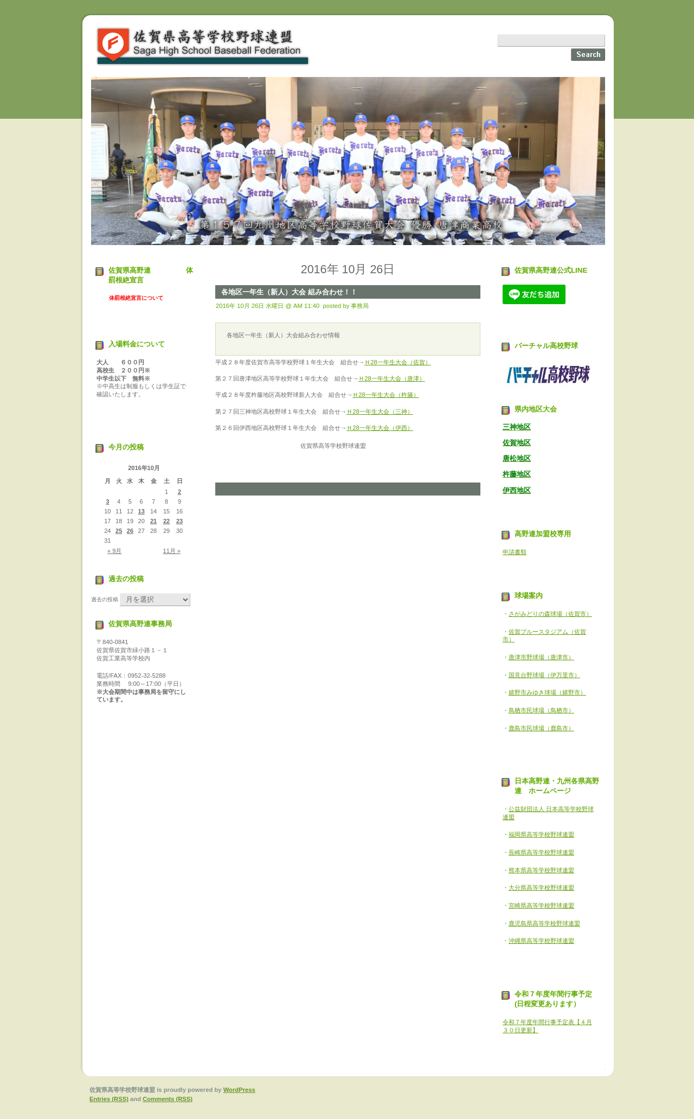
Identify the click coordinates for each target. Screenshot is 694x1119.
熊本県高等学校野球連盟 (541, 870)
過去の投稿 (104, 599)
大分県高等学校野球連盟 (541, 887)
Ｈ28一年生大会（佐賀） (397, 362)
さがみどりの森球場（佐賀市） (550, 613)
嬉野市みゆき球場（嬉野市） (547, 692)
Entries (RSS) (108, 1099)
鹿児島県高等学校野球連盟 (544, 923)
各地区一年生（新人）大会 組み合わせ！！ (289, 292)
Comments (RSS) (167, 1099)
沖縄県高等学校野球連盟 (541, 940)
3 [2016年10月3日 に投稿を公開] (107, 501)
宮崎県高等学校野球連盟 (541, 905)
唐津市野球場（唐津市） (541, 657)
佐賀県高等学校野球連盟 (203, 46)
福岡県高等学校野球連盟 (541, 834)
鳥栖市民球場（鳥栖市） (541, 710)
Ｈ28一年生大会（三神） (379, 411)
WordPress (239, 1089)
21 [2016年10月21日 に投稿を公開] (153, 521)
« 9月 (114, 551)
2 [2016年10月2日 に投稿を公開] (179, 491)
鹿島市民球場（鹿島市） (541, 728)
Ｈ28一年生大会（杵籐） (385, 394)
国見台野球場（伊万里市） (544, 675)
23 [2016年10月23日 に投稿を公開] (179, 521)
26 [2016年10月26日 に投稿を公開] (130, 531)
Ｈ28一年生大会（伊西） (379, 428)
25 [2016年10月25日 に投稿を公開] (118, 531)
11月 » (172, 551)
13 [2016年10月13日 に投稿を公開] (141, 511)
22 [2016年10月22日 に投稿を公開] (166, 521)
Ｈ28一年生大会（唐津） (391, 378)
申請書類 (514, 552)
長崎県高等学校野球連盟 (541, 852)
